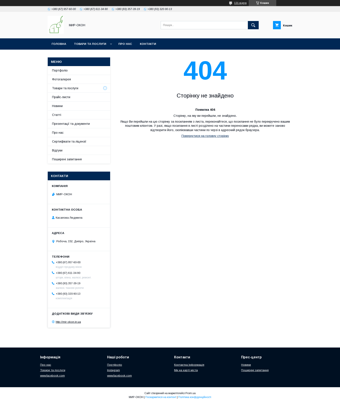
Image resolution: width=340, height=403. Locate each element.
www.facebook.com (52, 375)
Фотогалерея (61, 79)
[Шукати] (253, 25)
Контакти (148, 44)
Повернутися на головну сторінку (205, 136)
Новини (57, 106)
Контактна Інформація (189, 364)
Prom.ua (190, 393)
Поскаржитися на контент (160, 397)
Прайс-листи (61, 97)
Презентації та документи (71, 123)
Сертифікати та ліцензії (69, 141)
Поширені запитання (67, 159)
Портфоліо (60, 70)
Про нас (125, 44)
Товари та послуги (90, 44)
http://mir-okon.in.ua (68, 321)
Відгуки (57, 150)
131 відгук (240, 3)
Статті (56, 115)
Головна (59, 44)
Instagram (113, 370)
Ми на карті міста (186, 370)
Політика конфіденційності (194, 397)
